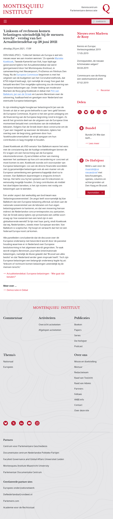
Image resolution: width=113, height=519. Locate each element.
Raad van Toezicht (83, 378)
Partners (78, 388)
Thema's (9, 355)
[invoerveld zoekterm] (100, 21)
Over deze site (81, 410)
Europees (8, 367)
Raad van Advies (82, 383)
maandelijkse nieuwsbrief (92, 171)
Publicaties (82, 318)
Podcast (78, 346)
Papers (78, 330)
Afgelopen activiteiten (50, 330)
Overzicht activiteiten (50, 324)
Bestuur (78, 367)
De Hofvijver (80, 341)
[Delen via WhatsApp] (99, 112)
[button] (7, 423)
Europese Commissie (27, 74)
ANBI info (79, 399)
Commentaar (12, 318)
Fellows (78, 394)
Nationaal (8, 361)
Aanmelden (95, 192)
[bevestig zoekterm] (94, 21)
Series (77, 335)
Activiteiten (47, 318)
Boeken (78, 324)
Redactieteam (81, 372)
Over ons (80, 355)
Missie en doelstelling (85, 361)
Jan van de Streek (23, 94)
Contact (78, 405)
